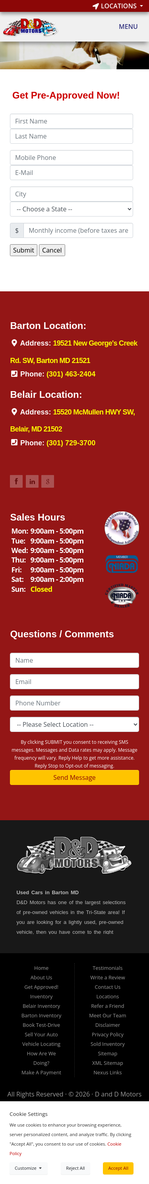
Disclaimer (107, 1024)
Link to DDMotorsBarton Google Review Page (47, 481)
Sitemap (108, 1053)
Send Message (74, 777)
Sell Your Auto (41, 1034)
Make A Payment (41, 1072)
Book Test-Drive (41, 1024)
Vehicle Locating (41, 1043)
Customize (29, 1168)
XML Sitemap (107, 1062)
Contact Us (108, 986)
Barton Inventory (41, 1015)
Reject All (75, 1168)
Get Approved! (41, 986)
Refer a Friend (107, 1005)
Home (41, 967)
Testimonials (107, 967)
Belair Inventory (41, 1005)
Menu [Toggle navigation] (124, 27)
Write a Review (107, 977)
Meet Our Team (107, 1015)
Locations (115, 6)
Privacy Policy (108, 1034)
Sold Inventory (108, 1043)
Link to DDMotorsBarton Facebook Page (16, 481)
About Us (41, 977)
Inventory (41, 996)
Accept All (118, 1168)
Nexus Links (107, 1072)
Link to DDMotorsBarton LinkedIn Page (32, 481)
